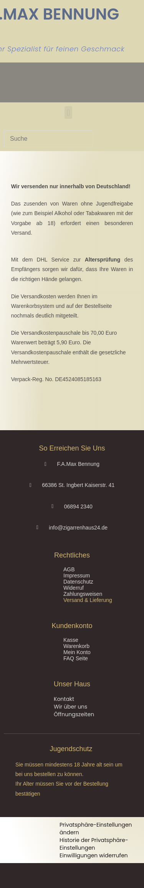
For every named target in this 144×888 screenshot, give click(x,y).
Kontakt (64, 699)
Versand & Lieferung (87, 600)
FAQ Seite (75, 658)
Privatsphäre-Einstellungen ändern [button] (96, 828)
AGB (69, 569)
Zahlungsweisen (82, 594)
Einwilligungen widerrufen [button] (94, 855)
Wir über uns (70, 706)
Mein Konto (77, 652)
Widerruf (73, 588)
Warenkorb (76, 646)
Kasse (70, 640)
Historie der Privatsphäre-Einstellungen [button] (94, 844)
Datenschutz (78, 582)
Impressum (76, 575)
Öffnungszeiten (74, 714)
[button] (68, 112)
